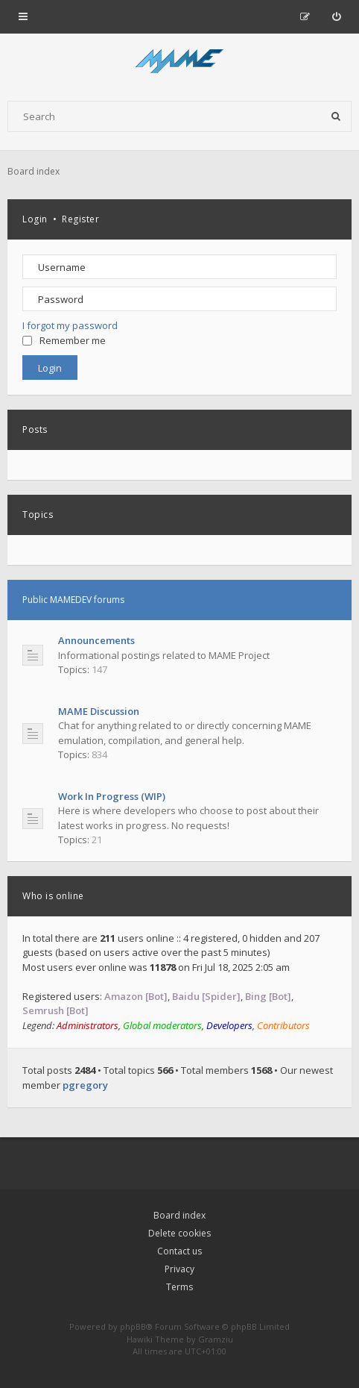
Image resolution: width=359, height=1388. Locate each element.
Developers (229, 1025)
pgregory (85, 1085)
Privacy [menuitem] (179, 1269)
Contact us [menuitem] (179, 1251)
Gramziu (215, 1339)
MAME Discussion (98, 711)
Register (80, 219)
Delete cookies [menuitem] (179, 1233)
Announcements (96, 640)
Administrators (87, 1025)
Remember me (64, 340)
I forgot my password (70, 325)
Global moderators (162, 1025)
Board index (179, 1215)
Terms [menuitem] (179, 1287)
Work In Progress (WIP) (111, 796)
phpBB (133, 1326)
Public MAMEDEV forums (73, 599)
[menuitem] (336, 16)
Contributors (283, 1025)
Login (35, 219)
